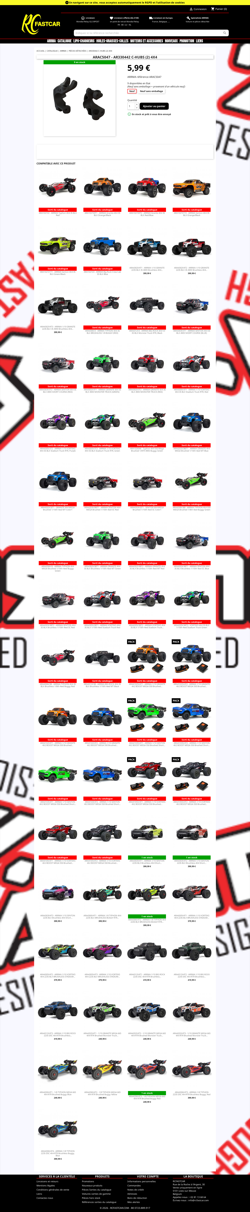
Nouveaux (171, 41)
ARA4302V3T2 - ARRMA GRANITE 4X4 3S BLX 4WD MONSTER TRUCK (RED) (147, 391)
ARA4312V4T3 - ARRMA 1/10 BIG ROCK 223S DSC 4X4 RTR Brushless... (58, 1034)
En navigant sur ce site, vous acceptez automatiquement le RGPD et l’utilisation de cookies (127, 2)
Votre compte (148, 1176)
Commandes (134, 1185)
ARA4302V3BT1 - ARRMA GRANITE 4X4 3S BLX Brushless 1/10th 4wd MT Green (102, 567)
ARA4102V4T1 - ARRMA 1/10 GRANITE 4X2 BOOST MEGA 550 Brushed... (57, 744)
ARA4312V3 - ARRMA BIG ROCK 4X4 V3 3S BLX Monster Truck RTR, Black (147, 332)
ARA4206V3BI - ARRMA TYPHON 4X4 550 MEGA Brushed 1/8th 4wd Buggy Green (191, 508)
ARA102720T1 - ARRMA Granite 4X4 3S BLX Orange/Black (102, 214)
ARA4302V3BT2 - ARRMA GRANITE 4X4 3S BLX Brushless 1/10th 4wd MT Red (147, 567)
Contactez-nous (45, 1197)
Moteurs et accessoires (146, 41)
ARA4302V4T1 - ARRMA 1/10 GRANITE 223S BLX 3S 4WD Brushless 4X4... (147, 269)
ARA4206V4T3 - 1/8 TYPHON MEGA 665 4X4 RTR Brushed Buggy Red (147, 1097)
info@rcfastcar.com (198, 1200)
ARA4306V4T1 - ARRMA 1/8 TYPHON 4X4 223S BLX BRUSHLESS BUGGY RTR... (102, 916)
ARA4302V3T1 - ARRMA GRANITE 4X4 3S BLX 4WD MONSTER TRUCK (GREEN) (102, 391)
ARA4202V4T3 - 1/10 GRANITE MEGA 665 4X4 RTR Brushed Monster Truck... (191, 1034)
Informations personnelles (141, 1181)
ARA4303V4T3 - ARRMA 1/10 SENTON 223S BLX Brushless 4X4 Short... (57, 916)
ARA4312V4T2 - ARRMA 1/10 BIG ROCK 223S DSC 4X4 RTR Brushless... (192, 975)
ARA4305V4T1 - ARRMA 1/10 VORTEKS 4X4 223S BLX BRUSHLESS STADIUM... (191, 916)
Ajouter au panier (154, 106)
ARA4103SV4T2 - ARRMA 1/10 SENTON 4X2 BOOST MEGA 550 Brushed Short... (191, 744)
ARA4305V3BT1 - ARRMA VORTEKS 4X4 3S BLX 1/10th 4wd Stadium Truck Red (102, 626)
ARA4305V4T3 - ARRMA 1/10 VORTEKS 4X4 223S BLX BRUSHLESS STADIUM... (102, 975)
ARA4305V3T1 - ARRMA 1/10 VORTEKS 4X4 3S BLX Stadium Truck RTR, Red (191, 391)
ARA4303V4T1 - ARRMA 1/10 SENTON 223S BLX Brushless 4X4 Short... (147, 862)
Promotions (88, 1181)
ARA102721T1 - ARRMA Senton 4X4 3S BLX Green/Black (57, 273)
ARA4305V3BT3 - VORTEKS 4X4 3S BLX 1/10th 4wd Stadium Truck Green (191, 626)
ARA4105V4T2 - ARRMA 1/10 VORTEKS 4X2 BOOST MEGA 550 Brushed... (102, 862)
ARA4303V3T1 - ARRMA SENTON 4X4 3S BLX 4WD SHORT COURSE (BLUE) (191, 332)
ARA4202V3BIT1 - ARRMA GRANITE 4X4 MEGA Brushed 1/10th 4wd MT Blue (191, 449)
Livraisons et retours (47, 1181)
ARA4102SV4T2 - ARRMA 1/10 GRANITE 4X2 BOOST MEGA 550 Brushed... (192, 685)
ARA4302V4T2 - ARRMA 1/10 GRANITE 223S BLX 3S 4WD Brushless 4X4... (191, 269)
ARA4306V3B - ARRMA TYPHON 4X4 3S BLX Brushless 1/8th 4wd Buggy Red (58, 685)
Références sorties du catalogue (99, 1202)
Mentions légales (46, 1185)
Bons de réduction (137, 1197)
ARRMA (51, 41)
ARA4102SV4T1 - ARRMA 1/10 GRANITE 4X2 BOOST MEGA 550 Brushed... (147, 685)
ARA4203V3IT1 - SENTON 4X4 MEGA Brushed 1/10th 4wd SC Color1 (147, 508)
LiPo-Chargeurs (83, 41)
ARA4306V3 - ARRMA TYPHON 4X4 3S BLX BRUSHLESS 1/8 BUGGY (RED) (102, 332)
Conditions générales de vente (53, 1189)
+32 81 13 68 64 (197, 1197)
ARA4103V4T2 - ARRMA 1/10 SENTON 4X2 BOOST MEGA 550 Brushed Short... (102, 803)
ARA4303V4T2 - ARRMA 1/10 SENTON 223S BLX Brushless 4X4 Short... (191, 862)
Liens (199, 41)
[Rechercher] (151, 33)
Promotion (187, 41)
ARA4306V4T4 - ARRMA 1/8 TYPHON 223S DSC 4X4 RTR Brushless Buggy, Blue (58, 1153)
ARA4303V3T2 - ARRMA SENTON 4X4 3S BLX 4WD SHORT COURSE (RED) (57, 391)
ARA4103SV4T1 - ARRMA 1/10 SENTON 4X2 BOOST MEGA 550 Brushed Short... (147, 744)
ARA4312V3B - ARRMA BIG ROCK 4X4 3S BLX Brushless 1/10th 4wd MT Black (102, 685)
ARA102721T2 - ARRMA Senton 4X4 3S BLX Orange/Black (191, 214)
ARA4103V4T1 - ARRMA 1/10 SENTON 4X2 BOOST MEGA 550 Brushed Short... (58, 803)
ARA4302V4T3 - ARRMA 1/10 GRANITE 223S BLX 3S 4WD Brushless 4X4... (57, 327)
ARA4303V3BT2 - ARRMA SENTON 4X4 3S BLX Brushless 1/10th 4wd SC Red (57, 626)
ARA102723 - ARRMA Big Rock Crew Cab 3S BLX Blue (102, 273)
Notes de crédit (135, 1189)
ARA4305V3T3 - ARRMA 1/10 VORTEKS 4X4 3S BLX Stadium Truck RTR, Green (102, 449)
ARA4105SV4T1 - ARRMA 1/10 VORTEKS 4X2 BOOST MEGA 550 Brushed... (147, 803)
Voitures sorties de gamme (96, 1193)
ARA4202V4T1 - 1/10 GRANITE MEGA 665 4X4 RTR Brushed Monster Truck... (102, 1034)
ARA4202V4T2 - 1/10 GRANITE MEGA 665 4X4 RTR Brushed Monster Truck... (147, 1034)
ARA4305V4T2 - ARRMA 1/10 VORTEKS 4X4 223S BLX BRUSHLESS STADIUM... (57, 975)
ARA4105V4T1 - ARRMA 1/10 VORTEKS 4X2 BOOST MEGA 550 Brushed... (57, 862)
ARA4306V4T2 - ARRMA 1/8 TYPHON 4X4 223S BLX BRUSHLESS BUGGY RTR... (147, 921)
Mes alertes (133, 1202)
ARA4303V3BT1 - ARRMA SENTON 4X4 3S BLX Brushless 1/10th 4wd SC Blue (191, 567)
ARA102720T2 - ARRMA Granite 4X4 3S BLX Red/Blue (147, 214)
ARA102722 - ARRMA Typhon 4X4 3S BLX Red (58, 214)
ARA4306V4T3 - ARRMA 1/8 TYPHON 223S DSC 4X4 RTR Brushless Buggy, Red (191, 1093)
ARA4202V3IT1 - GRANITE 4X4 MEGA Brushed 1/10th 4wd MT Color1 (58, 508)
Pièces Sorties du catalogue (96, 1189)
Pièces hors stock (91, 1197)
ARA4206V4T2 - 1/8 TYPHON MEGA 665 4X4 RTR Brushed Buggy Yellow (102, 1093)
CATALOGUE (64, 41)
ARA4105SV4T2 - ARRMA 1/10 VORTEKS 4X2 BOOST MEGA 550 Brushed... (191, 803)
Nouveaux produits (92, 1185)
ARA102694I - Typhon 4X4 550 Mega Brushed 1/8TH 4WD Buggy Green (147, 449)
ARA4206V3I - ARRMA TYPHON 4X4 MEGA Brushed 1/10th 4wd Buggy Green (57, 568)
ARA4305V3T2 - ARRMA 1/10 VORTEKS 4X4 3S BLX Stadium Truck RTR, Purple (58, 449)
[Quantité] (131, 106)
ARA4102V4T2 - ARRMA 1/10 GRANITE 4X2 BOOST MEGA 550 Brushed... (102, 744)
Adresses (132, 1193)
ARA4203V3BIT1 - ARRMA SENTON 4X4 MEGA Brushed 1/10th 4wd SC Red (102, 508)
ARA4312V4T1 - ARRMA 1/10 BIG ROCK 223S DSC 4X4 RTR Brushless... (147, 975)
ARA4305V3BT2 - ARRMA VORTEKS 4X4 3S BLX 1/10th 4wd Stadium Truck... (147, 626)
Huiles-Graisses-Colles (112, 41)
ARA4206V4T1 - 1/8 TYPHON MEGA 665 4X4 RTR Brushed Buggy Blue (58, 1093)
